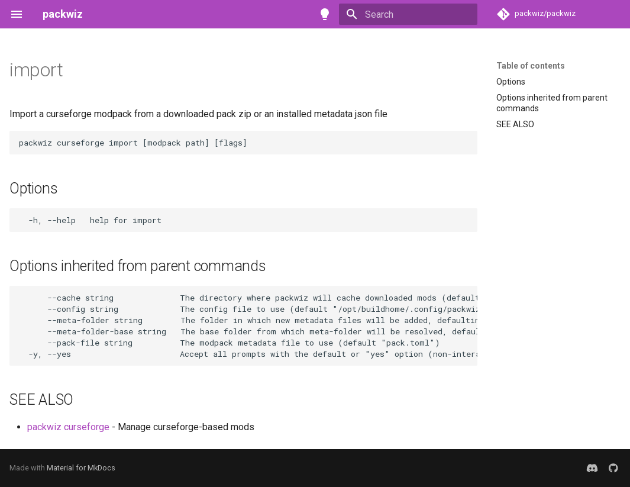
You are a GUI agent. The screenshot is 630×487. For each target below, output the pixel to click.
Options (510, 81)
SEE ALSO (515, 124)
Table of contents (530, 65)
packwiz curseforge (68, 427)
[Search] (408, 14)
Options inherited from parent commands (552, 103)
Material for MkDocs (81, 467)
